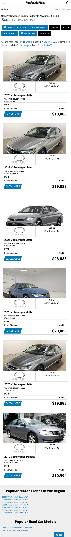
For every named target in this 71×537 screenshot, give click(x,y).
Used (8, 27)
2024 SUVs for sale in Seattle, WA (15, 500)
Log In (57, 9)
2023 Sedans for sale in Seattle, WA (15, 505)
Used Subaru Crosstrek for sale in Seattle (17, 528)
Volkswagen (38, 27)
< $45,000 (9, 33)
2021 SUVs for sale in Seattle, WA (15, 510)
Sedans (21, 27)
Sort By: (44, 33)
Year (66, 27)
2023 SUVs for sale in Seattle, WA (15, 502)
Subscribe (66, 9)
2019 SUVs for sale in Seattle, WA (15, 513)
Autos (4, 9)
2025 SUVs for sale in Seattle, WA (15, 497)
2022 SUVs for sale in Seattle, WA (15, 507)
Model (54, 27)
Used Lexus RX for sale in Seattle (15, 530)
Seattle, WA (28, 33)
